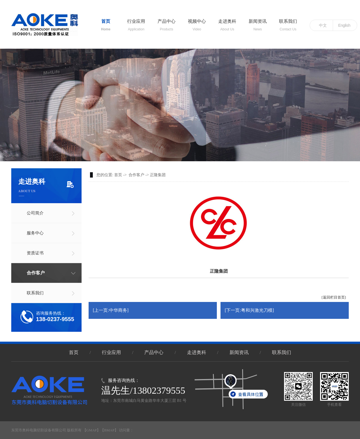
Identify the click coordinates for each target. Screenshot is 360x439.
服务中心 (35, 233)
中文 (323, 25)
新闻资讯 (257, 23)
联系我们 (288, 23)
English (344, 25)
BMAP (109, 430)
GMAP (91, 430)
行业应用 (136, 23)
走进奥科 (227, 23)
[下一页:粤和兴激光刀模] (249, 310)
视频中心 (196, 23)
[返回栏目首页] (333, 297)
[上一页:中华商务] (111, 310)
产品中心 (166, 23)
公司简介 (35, 213)
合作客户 (36, 272)
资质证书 (35, 253)
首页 (105, 23)
